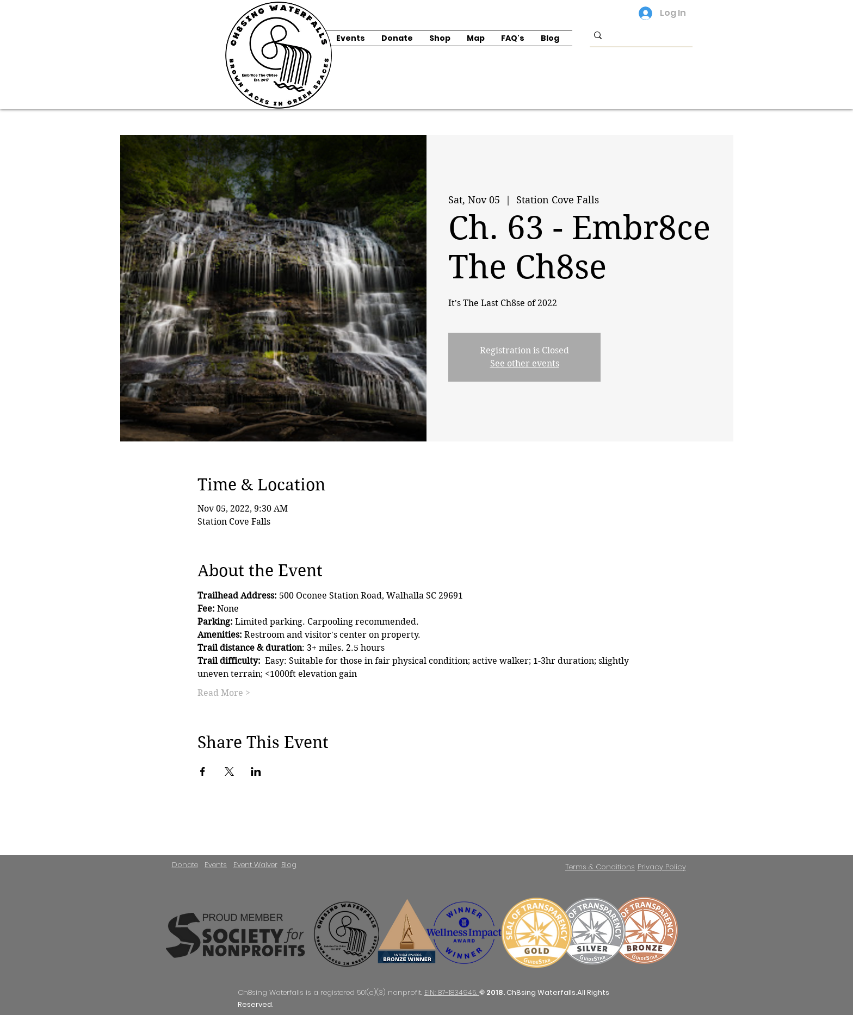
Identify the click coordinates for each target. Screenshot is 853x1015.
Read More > (223, 693)
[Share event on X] (229, 771)
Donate (185, 865)
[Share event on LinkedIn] (256, 771)
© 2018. (492, 992)
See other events (524, 363)
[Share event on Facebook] (202, 771)
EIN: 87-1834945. (451, 992)
